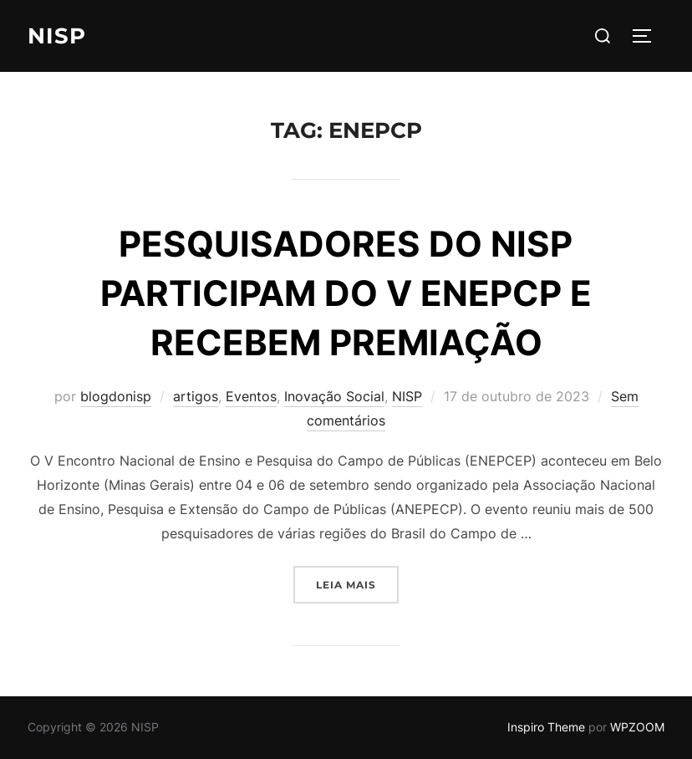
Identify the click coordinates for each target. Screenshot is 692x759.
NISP (57, 36)
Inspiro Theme (546, 727)
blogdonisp (115, 396)
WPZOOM (637, 727)
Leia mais (357, 583)
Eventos (251, 396)
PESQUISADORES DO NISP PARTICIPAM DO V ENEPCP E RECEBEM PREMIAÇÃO (346, 293)
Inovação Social (334, 396)
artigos (195, 396)
